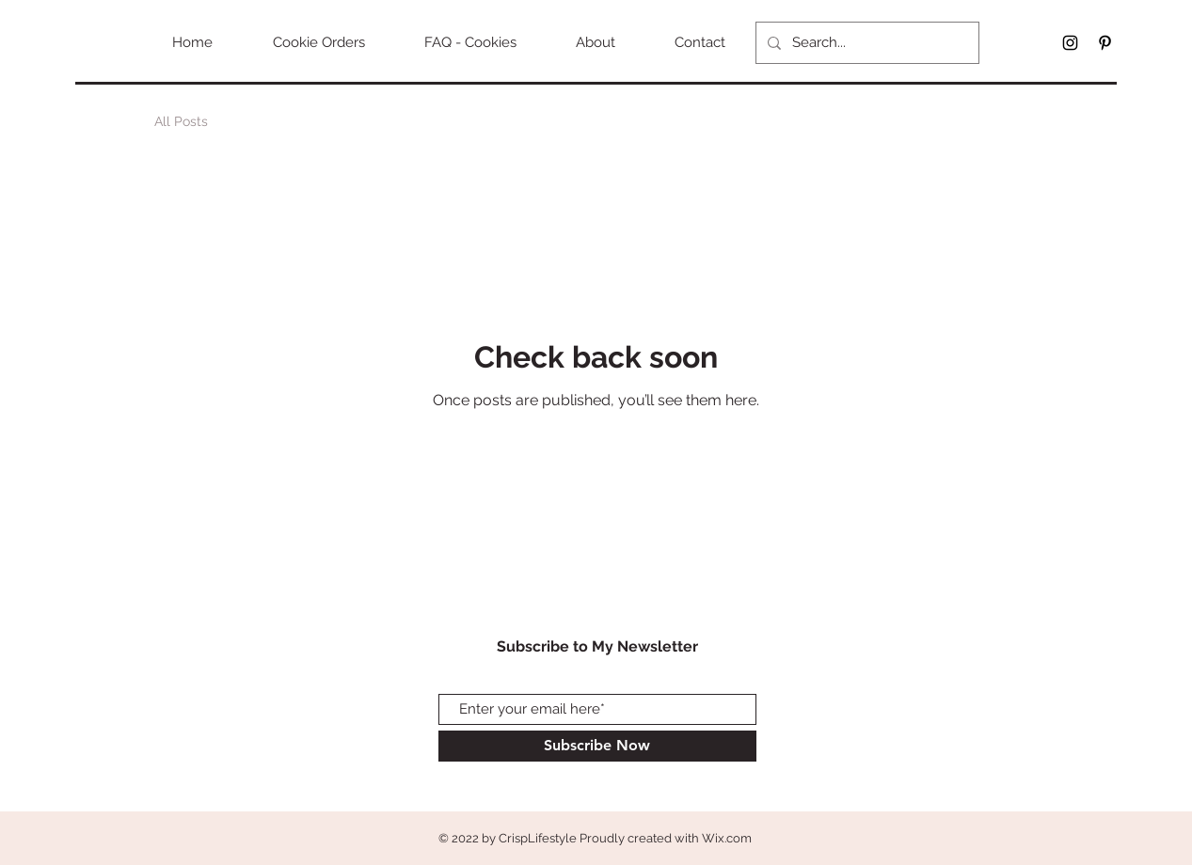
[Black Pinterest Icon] (1105, 43)
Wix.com (727, 838)
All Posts (181, 121)
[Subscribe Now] (597, 746)
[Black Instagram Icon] (1070, 43)
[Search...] (865, 43)
